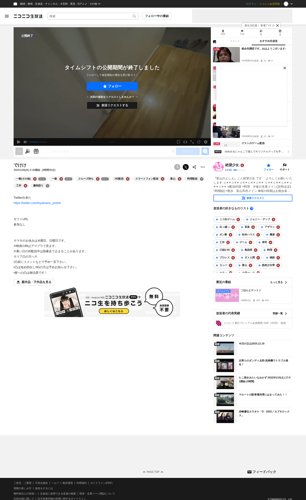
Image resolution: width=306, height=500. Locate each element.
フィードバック (264, 472)
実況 (72, 4)
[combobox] (93, 16)
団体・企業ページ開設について (97, 493)
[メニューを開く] (7, 16)
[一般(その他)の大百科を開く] (35, 179)
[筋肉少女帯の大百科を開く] (278, 265)
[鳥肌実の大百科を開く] (255, 250)
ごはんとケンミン (251, 290)
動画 (22, 4)
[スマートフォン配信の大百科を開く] (162, 179)
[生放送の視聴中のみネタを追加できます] (19, 151)
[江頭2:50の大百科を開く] (233, 250)
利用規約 (81, 483)
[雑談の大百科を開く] (278, 257)
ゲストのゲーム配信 (253, 143)
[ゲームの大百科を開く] (250, 242)
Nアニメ (82, 4)
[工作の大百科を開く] (25, 185)
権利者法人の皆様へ (25, 493)
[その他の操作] (203, 167)
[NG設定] (214, 41)
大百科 (64, 4)
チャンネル (51, 4)
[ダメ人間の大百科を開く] (258, 257)
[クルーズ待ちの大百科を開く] (97, 179)
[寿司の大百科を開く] (270, 242)
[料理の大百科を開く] (275, 250)
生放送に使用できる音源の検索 (58, 493)
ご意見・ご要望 (22, 483)
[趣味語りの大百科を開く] (47, 185)
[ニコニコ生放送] (28, 16)
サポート (285, 169)
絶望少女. (232, 165)
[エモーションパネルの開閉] (205, 151)
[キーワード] (93, 16)
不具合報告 (41, 483)
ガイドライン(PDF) (101, 483)
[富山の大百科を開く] (179, 179)
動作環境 (68, 483)
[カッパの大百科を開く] (230, 265)
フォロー (115, 86)
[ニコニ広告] (27, 151)
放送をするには (44, 488)
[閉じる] (277, 25)
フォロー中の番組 (157, 16)
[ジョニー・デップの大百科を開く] (273, 219)
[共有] (194, 167)
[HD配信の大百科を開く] (127, 179)
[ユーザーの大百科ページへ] (242, 165)
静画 (30, 4)
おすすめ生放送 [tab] (269, 41)
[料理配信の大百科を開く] (201, 179)
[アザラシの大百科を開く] (278, 227)
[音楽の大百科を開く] (253, 227)
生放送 (39, 4)
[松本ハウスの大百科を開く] (258, 235)
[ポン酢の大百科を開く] (230, 235)
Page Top (153, 471)
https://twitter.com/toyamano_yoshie (37, 203)
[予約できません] (177, 167)
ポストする (186, 167)
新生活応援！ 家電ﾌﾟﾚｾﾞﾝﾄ (260, 25)
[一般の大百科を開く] (61, 179)
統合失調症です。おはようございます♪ (264, 48)
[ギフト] (36, 151)
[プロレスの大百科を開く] (233, 257)
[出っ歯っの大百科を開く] (233, 227)
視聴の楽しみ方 (22, 488)
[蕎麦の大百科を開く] (278, 235)
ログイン (251, 4)
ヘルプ (55, 483)
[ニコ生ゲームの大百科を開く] (238, 219)
